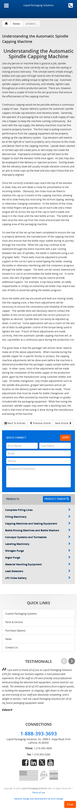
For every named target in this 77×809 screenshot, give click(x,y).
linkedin (33, 762)
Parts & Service (14, 622)
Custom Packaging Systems (21, 613)
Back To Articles (14, 423)
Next (71, 661)
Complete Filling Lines (37, 510)
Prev (64, 661)
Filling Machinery (37, 517)
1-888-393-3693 (70, 5)
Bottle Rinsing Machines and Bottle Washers (37, 530)
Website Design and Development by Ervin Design (38, 798)
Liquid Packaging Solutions (38, 5)
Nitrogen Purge (37, 551)
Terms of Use (38, 792)
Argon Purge (37, 557)
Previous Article (40, 423)
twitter (42, 762)
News (8, 639)
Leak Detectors (37, 571)
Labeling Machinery (37, 544)
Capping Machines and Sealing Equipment (37, 523)
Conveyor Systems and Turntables (37, 537)
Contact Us (11, 647)
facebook (25, 762)
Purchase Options (15, 630)
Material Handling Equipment (37, 564)
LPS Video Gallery (37, 578)
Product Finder (57, 499)
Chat (70, 804)
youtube (50, 762)
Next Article (63, 423)
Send (65, 437)
